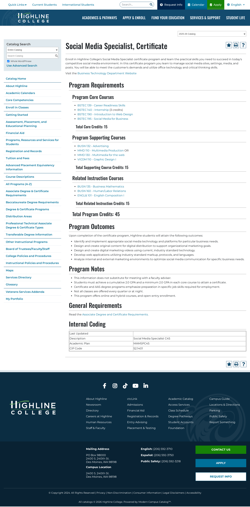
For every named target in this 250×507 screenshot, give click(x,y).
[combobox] (212, 34)
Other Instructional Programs (26, 242)
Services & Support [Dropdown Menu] (205, 17)
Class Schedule (178, 411)
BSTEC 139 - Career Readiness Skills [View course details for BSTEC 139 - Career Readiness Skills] (101, 106)
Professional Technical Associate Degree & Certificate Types (29, 225)
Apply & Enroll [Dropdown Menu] (134, 17)
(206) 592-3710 (163, 449)
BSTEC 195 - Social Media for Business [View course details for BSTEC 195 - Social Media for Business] (102, 119)
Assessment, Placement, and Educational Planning (26, 124)
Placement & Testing (141, 428)
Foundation (176, 428)
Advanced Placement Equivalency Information (30, 167)
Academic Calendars (20, 93)
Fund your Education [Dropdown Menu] (167, 17)
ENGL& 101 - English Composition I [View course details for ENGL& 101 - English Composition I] (100, 196)
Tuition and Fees (17, 158)
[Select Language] (237, 5)
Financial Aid (15, 133)
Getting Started (17, 115)
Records (152, 416)
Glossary (12, 284)
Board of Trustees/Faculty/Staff (28, 249)
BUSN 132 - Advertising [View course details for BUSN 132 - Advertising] (93, 146)
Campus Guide (219, 399)
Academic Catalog (180, 399)
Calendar (196, 4)
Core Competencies (19, 100)
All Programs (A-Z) (19, 184)
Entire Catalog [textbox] (15, 50)
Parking (214, 411)
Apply (216, 4)
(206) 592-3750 (164, 455)
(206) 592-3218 (171, 461)
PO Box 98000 (96, 455)
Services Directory (18, 277)
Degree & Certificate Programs (27, 209)
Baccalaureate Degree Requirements (32, 202)
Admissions (135, 405)
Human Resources (99, 422)
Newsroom (93, 405)
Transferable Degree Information (29, 235)
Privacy (100, 493)
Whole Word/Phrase (21, 61)
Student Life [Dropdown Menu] (235, 17)
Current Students (44, 4)
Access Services (179, 405)
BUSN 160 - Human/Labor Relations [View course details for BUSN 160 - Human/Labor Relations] (101, 191)
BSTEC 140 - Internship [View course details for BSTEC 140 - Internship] (93, 110)
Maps (9, 270)
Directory (92, 411)
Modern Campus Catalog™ (154, 502)
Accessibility (193, 493)
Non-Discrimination (119, 493)
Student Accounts (180, 422)
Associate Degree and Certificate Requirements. (115, 315)
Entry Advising (137, 422)
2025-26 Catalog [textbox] (187, 34)
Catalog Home (16, 79)
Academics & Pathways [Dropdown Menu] (99, 17)
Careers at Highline (99, 416)
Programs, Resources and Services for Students (32, 142)
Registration (135, 416)
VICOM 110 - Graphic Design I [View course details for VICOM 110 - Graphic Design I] (96, 159)
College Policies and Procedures (28, 256)
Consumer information (147, 493)
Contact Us (220, 450)
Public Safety (218, 416)
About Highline (16, 86)
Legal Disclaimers (173, 493)
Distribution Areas (19, 216)
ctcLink (132, 399)
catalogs (87, 502)
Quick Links (16, 4)
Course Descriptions (20, 177)
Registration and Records (24, 151)
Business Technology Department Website (107, 73)
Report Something (222, 422)
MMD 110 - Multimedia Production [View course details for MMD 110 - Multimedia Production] (100, 150)
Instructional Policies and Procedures (32, 263)
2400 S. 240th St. (97, 459)
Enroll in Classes (17, 107)
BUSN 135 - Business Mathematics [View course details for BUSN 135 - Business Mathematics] (100, 187)
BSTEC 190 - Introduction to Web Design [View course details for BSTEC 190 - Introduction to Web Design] (105, 114)
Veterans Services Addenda (25, 292)
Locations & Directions (224, 405)
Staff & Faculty (95, 428)
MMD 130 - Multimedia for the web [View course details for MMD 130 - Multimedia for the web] (101, 155)
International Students (78, 4)
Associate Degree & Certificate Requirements (27, 193)
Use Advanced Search (22, 66)
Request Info (171, 4)
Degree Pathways (180, 416)
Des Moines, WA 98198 (101, 462)
